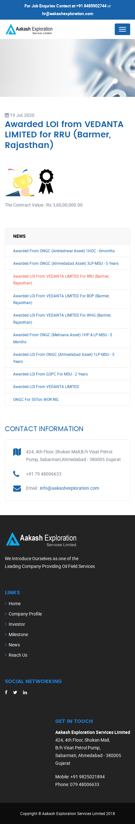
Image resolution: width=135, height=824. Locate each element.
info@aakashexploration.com (69, 488)
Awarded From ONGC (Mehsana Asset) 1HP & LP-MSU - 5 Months (62, 338)
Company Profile (25, 614)
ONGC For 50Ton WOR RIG (36, 399)
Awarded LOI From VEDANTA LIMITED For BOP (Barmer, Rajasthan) (61, 299)
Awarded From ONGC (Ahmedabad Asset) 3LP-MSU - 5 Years (66, 263)
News (14, 645)
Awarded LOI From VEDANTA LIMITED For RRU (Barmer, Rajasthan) (61, 279)
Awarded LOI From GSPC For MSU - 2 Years (50, 374)
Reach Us (18, 655)
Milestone (18, 634)
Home (15, 603)
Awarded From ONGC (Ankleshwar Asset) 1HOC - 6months (64, 251)
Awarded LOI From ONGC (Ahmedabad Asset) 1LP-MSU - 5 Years (63, 358)
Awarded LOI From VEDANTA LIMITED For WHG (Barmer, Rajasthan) (62, 318)
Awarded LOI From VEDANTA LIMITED (46, 386)
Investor (17, 624)
